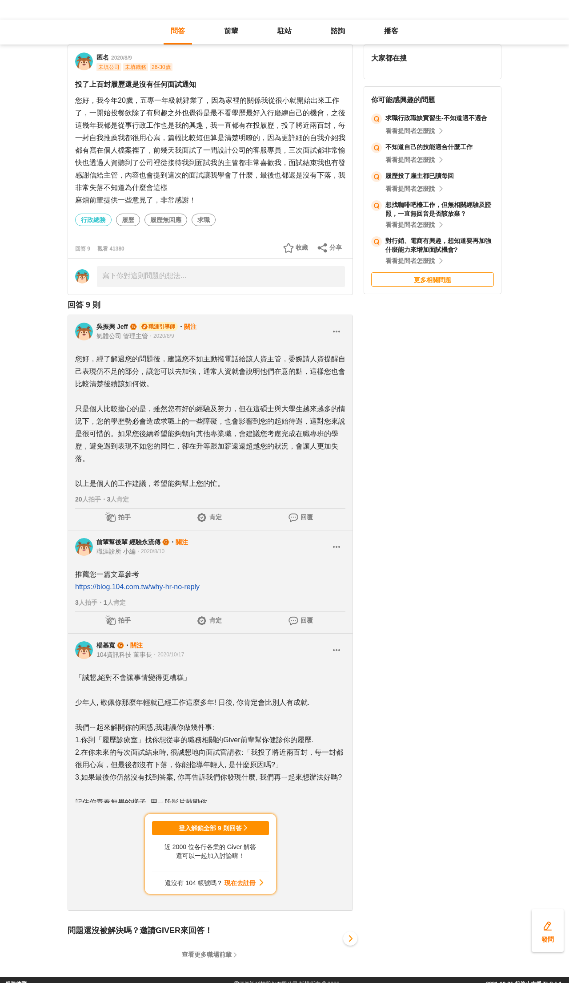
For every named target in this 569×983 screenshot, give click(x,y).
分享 (335, 247)
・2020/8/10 (150, 551)
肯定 (215, 517)
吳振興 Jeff (112, 326)
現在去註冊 (240, 882)
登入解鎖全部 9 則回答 (210, 828)
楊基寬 (105, 645)
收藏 (302, 247)
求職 (203, 219)
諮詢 (338, 31)
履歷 (128, 219)
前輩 (231, 31)
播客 (391, 31)
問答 (178, 31)
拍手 (124, 517)
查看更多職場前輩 (207, 954)
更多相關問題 (432, 279)
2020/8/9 (121, 58)
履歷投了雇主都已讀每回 (419, 175)
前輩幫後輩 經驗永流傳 (128, 542)
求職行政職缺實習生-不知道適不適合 (436, 117)
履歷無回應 (165, 219)
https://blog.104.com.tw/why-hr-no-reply (137, 587)
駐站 (284, 31)
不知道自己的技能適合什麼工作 (429, 146)
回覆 (307, 517)
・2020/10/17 (168, 654)
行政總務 (93, 219)
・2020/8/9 (161, 336)
